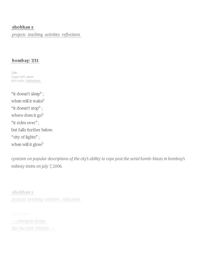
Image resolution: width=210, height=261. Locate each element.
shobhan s (22, 27)
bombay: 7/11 (25, 60)
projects (19, 34)
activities (52, 34)
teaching (35, 34)
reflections (71, 34)
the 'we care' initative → (33, 228)
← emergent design (29, 221)
